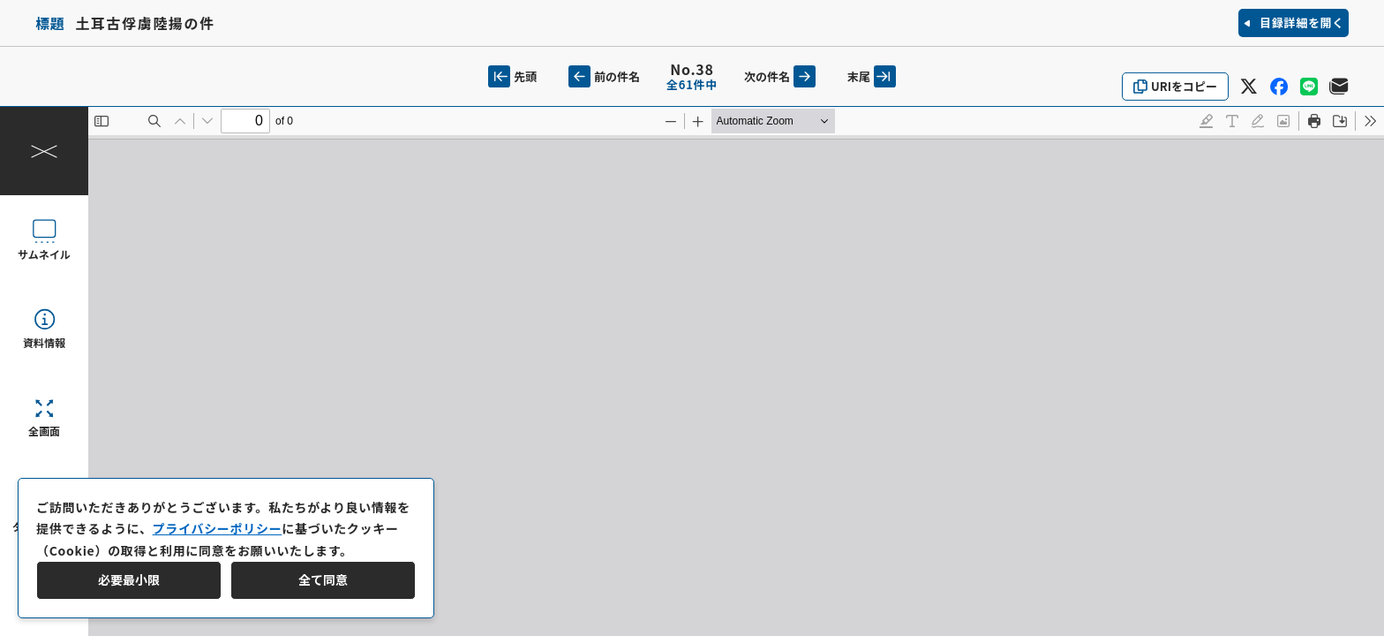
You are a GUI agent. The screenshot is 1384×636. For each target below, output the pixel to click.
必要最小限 (129, 579)
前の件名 (604, 76)
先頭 (512, 76)
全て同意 (323, 579)
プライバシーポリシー (217, 528)
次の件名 (780, 76)
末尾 (871, 76)
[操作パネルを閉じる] (44, 151)
